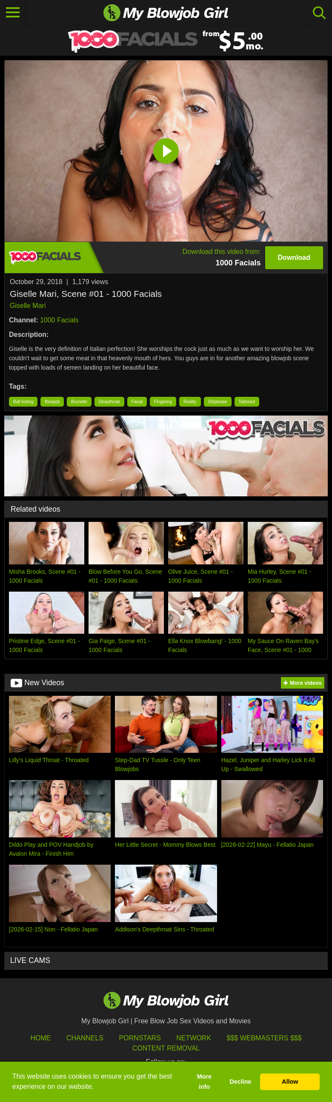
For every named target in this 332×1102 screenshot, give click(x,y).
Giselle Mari (28, 305)
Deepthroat (109, 401)
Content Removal (166, 1048)
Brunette (79, 401)
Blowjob (52, 401)
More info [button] (204, 1081)
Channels (84, 1038)
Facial (137, 401)
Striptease (217, 401)
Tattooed (247, 401)
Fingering (163, 401)
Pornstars (139, 1038)
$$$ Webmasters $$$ (264, 1038)
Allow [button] (290, 1081)
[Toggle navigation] (13, 13)
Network (193, 1038)
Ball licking (23, 401)
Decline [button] (240, 1081)
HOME (40, 1038)
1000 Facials (59, 320)
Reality (190, 401)
